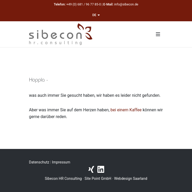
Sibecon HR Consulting (63, 178)
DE (96, 15)
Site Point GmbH (98, 178)
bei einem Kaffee (126, 109)
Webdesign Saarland (130, 178)
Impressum (61, 162)
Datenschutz (39, 162)
